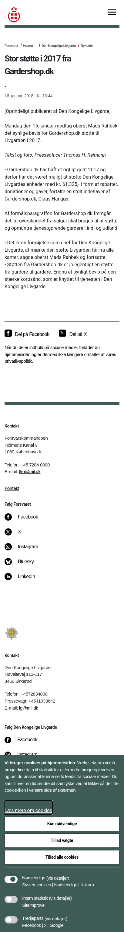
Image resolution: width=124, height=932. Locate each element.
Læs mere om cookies (28, 810)
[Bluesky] (23, 564)
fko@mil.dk (30, 471)
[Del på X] (72, 334)
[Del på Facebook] (27, 334)
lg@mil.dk (28, 707)
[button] (57, 874)
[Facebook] (25, 520)
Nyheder (87, 45)
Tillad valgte (62, 840)
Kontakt (12, 488)
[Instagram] (25, 550)
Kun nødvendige (62, 823)
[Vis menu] (112, 12)
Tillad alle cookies (62, 857)
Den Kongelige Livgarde (58, 45)
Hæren (28, 45)
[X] (19, 535)
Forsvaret (11, 45)
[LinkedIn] (24, 579)
